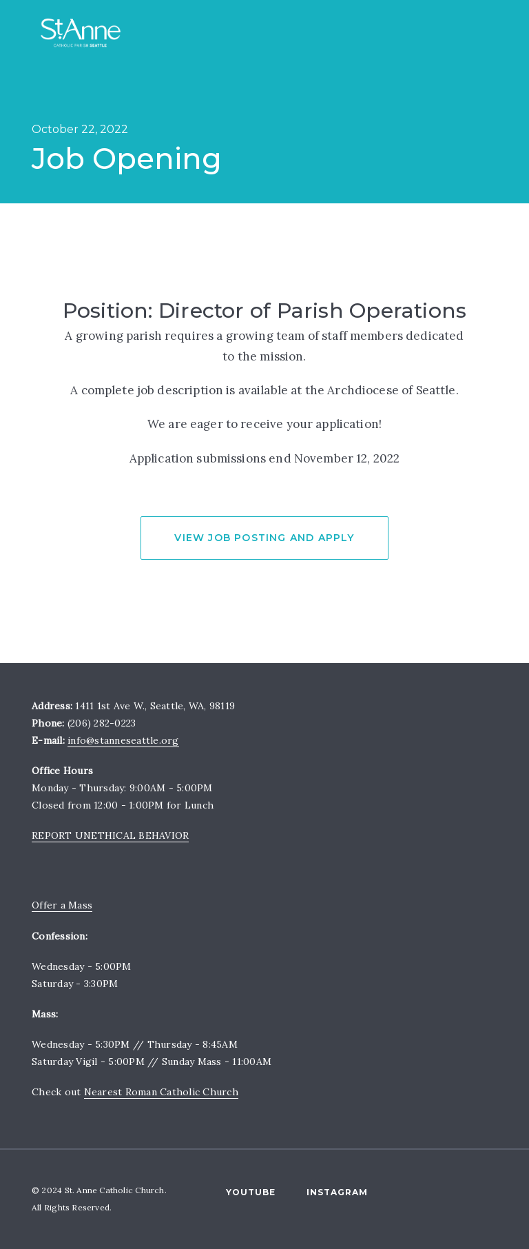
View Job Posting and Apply (264, 537)
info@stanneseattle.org (123, 740)
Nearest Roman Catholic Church (161, 1092)
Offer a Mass (62, 905)
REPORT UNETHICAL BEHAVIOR (110, 835)
